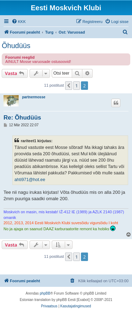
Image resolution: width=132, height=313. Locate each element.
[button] (68, 85)
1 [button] (76, 85)
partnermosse (33, 97)
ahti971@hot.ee (29, 179)
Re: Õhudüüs (22, 117)
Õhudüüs (16, 46)
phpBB (45, 293)
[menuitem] (19, 21)
